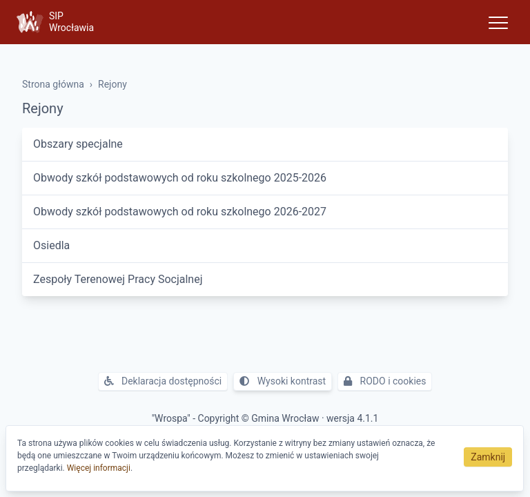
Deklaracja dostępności (163, 381)
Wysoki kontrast (282, 381)
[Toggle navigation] (498, 22)
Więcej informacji (98, 468)
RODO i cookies (385, 381)
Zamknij (488, 456)
